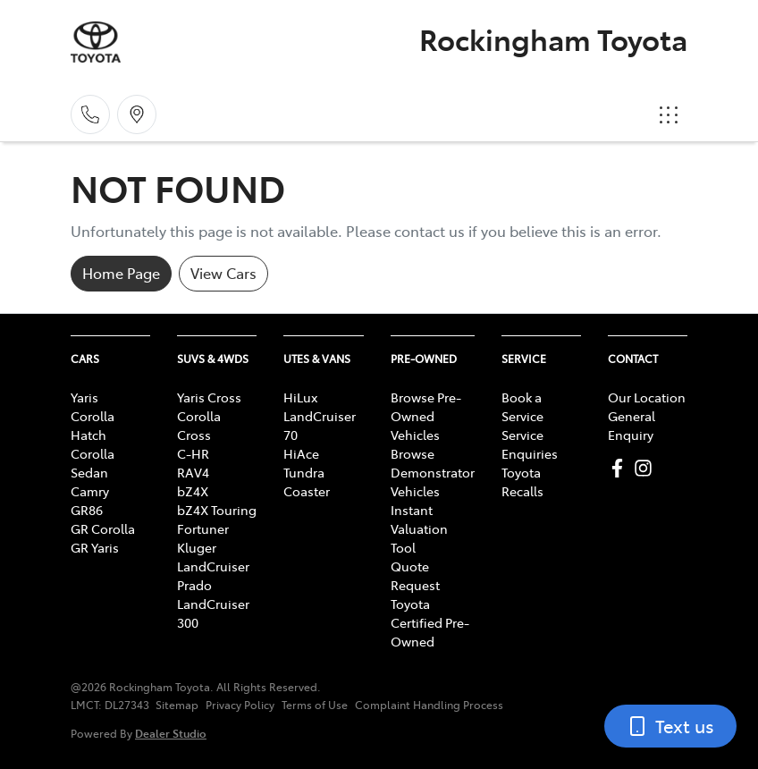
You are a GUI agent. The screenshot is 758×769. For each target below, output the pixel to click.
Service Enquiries (529, 444)
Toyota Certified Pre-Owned (430, 622)
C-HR (193, 453)
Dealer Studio (170, 732)
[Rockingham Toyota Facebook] (621, 468)
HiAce (301, 453)
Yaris (84, 397)
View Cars (223, 273)
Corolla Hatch (92, 425)
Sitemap (177, 704)
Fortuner (203, 528)
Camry (90, 491)
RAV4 (193, 472)
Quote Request (415, 575)
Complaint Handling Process (429, 704)
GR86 (87, 510)
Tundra (303, 472)
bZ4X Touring (217, 510)
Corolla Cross (199, 425)
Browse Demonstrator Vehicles (433, 472)
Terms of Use (315, 704)
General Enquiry (631, 425)
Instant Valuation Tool (419, 528)
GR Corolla (103, 528)
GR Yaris (95, 547)
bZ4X (192, 491)
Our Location (647, 397)
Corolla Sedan (92, 462)
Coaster (306, 491)
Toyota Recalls (522, 481)
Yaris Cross (209, 397)
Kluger (196, 547)
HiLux (300, 397)
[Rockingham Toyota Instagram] (647, 468)
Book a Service (522, 406)
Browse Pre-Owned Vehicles (426, 416)
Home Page (121, 273)
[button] (668, 114)
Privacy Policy (240, 704)
